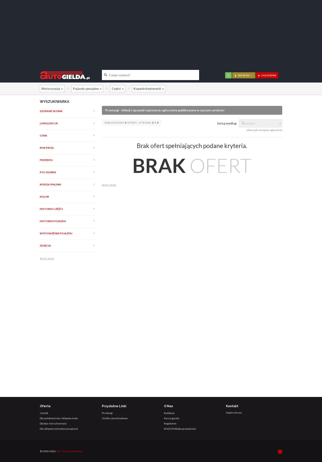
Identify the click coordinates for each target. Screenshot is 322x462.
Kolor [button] (44, 196)
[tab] (68, 111)
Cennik (44, 413)
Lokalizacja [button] (49, 123)
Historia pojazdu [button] (53, 221)
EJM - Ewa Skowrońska (69, 451)
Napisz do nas (234, 412)
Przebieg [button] (46, 160)
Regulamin (170, 423)
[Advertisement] (161, 31)
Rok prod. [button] (47, 147)
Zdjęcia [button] (45, 245)
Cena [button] (43, 135)
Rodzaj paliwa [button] (50, 184)
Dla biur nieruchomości (53, 423)
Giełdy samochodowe (115, 418)
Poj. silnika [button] (48, 172)
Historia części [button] (51, 208)
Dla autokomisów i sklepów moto (59, 418)
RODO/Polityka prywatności (180, 428)
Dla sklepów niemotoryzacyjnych (59, 428)
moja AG (243, 75)
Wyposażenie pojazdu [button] (56, 233)
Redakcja (169, 413)
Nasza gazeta (171, 418)
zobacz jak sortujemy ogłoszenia (264, 130)
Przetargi (107, 413)
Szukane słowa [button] (51, 111)
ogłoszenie (267, 75)
